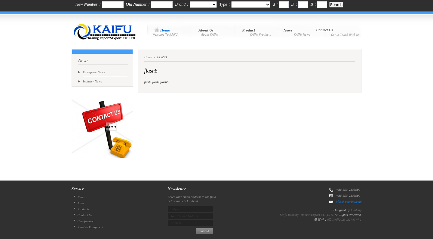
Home (148, 57)
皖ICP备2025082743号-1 (344, 219)
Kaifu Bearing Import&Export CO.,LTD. (307, 215)
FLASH (162, 57)
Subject (175, 209)
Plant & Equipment (90, 227)
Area (81, 203)
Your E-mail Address (184, 216)
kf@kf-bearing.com (349, 201)
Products (83, 209)
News (81, 197)
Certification (86, 221)
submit (204, 231)
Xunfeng (356, 210)
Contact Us (85, 215)
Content (176, 223)
